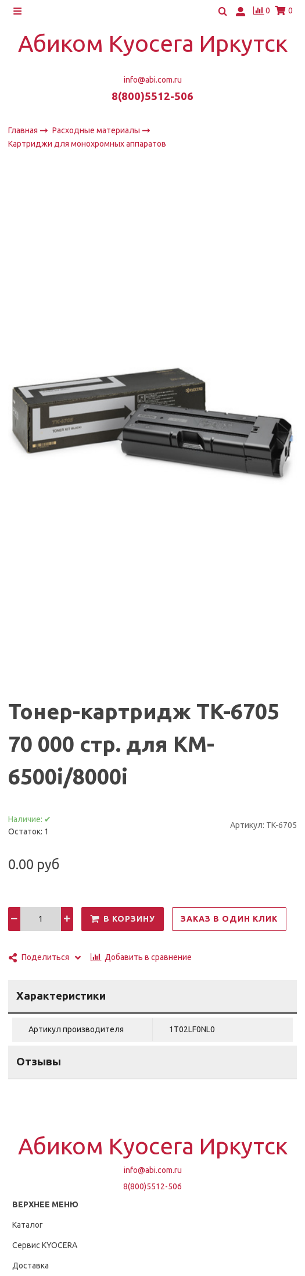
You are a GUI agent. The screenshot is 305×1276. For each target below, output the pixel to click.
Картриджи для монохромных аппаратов (87, 144)
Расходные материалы (97, 130)
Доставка (30, 1265)
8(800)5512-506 (152, 96)
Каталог (27, 1224)
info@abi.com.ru (153, 79)
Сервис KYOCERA (44, 1245)
